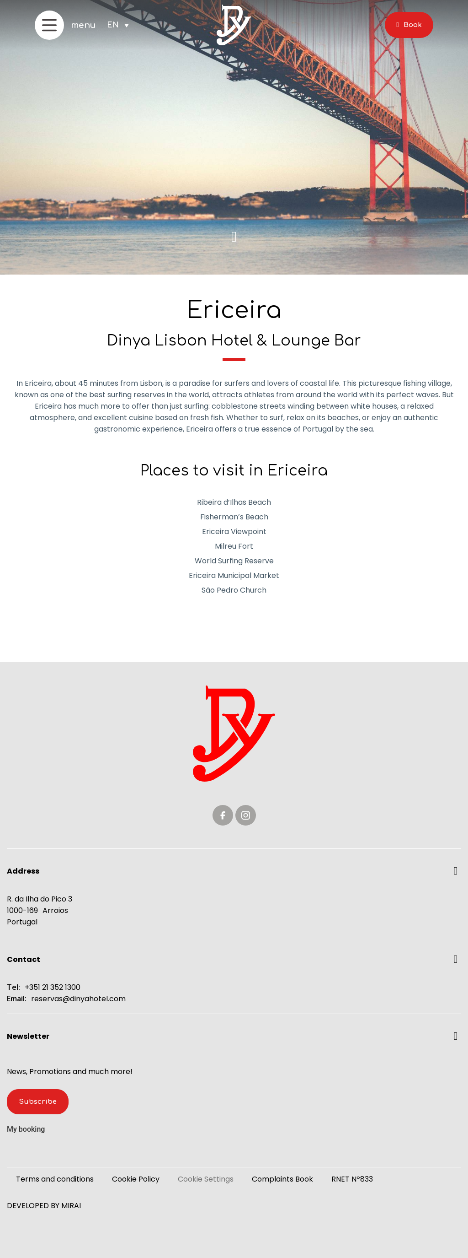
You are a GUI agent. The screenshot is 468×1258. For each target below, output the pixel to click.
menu (83, 25)
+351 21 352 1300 (52, 987)
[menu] (49, 25)
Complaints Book (282, 1179)
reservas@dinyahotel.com (78, 998)
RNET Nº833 (352, 1179)
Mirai (71, 1205)
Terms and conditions (55, 1179)
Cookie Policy (136, 1179)
